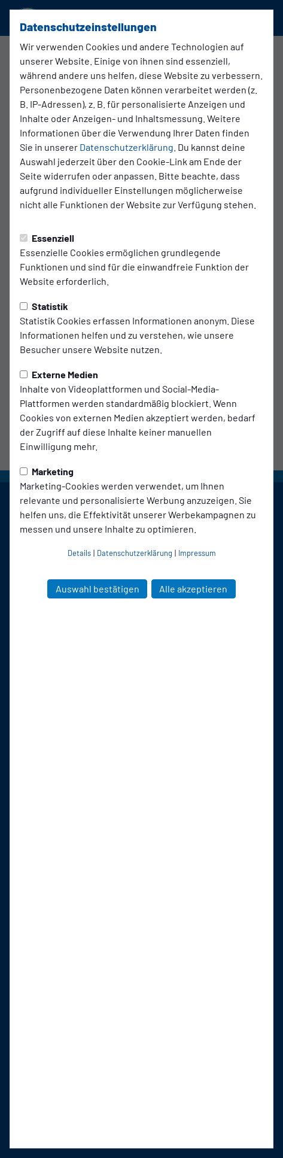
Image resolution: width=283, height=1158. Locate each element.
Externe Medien (59, 374)
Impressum (197, 553)
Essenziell (47, 238)
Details (79, 553)
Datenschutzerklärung (127, 147)
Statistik (44, 306)
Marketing (47, 471)
